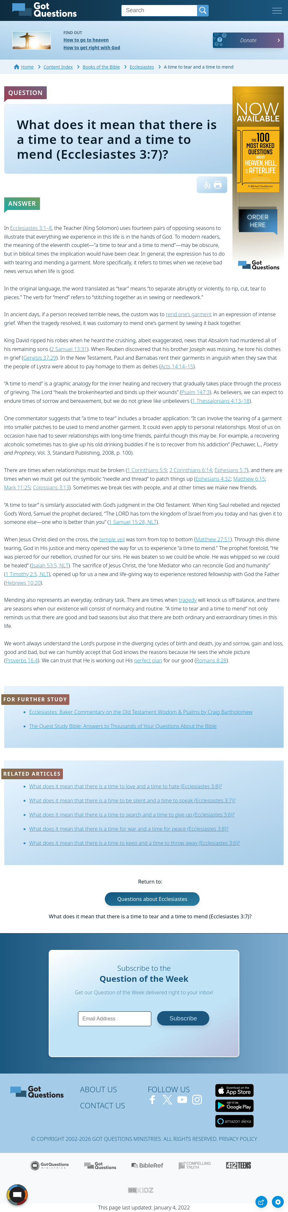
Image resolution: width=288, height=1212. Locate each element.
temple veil (112, 539)
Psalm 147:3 (195, 392)
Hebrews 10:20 (22, 582)
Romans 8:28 (211, 660)
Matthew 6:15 (249, 478)
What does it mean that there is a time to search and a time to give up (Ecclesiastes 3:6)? (132, 814)
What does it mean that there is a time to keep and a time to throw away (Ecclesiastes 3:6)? (134, 843)
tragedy (188, 599)
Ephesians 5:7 (230, 470)
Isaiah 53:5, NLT (50, 565)
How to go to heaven (86, 40)
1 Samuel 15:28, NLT (132, 522)
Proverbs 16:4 (21, 660)
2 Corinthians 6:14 (190, 470)
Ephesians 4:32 (213, 478)
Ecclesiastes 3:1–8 (31, 228)
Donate (248, 40)
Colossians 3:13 (51, 487)
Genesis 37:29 (39, 357)
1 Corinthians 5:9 (147, 470)
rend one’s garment (189, 314)
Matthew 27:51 (212, 539)
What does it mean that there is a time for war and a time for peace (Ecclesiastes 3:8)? (128, 828)
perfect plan (148, 660)
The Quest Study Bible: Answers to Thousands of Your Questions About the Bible (123, 726)
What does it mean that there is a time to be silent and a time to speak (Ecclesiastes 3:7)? (132, 800)
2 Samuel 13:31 (69, 349)
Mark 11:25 (17, 487)
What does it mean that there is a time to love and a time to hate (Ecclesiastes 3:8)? (125, 786)
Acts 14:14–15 (177, 366)
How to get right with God (92, 47)
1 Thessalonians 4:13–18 (220, 400)
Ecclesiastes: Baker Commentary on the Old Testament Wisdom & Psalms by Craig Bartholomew (141, 711)
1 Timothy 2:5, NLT (27, 574)
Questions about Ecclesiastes (152, 899)
